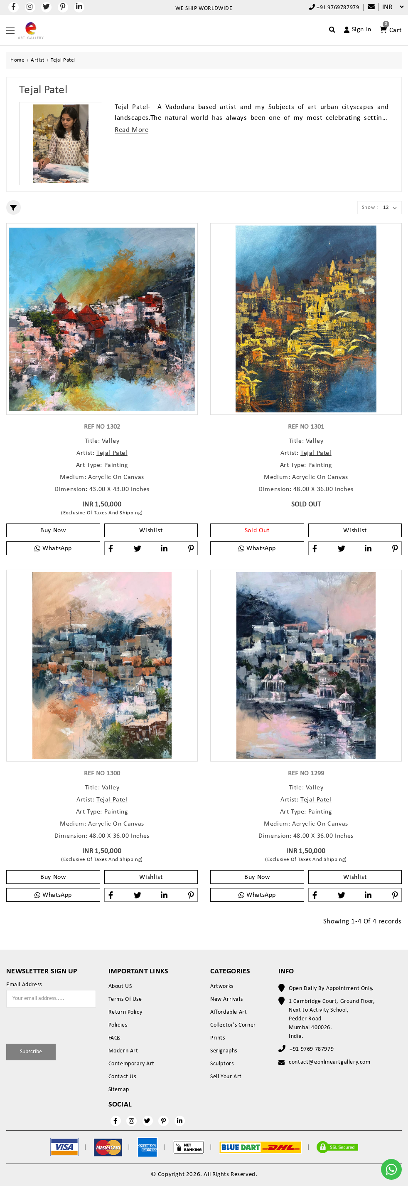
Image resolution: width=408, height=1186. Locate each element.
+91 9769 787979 (312, 1049)
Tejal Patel (112, 453)
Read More (131, 130)
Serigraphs (223, 1051)
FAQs (114, 1038)
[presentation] (54, 1024)
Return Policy (125, 1012)
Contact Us (122, 1077)
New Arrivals (226, 999)
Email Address (24, 985)
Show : (370, 207)
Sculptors (221, 1064)
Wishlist (150, 530)
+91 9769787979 (334, 7)
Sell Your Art (226, 1077)
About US (120, 986)
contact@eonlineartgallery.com (329, 1062)
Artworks (221, 986)
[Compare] (367, 7)
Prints (217, 1038)
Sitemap (118, 1090)
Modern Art (123, 1051)
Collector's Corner (233, 1025)
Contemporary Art (131, 1064)
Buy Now (53, 530)
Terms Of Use (125, 999)
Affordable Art (228, 1012)
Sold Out (257, 530)
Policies (118, 1025)
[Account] (354, 29)
